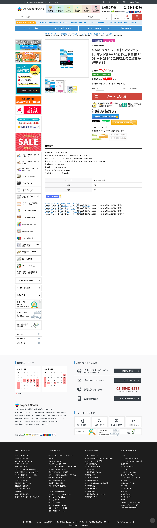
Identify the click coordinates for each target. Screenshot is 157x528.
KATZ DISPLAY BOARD (128, 508)
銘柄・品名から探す (57, 212)
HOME (47, 34)
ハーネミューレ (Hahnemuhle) (131, 461)
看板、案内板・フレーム (56, 511)
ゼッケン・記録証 (54, 502)
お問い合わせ (134, 2)
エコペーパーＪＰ (91, 469)
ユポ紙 (91, 22)
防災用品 (18, 491)
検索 (97, 17)
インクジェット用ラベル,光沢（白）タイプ (65, 204)
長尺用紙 (124, 480)
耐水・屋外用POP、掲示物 (57, 505)
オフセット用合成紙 (21, 480)
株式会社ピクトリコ (91, 488)
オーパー (124, 491)
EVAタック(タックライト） (130, 505)
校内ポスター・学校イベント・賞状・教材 (62, 467)
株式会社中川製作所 (91, 480)
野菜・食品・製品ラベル (84, 206)
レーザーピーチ (126, 488)
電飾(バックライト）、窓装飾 (57, 508)
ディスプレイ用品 (21, 467)
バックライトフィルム (128, 472)
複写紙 (133, 22)
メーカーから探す (56, 209)
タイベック (124, 469)
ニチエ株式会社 (90, 486)
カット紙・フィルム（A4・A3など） (27, 469)
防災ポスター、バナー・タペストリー (61, 456)
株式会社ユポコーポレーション (95, 494)
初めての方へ (107, 2)
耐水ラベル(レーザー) (78, 22)
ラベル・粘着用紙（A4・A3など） (26, 475)
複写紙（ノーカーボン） (129, 483)
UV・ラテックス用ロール (23, 461)
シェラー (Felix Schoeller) (129, 458)
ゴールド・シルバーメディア (130, 478)
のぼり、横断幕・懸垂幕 (56, 491)
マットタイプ (107, 34)
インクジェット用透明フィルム (117, 22)
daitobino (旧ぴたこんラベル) (131, 502)
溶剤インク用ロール (21, 458)
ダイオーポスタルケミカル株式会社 (97, 483)
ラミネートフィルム (21, 464)
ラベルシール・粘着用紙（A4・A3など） (64, 34)
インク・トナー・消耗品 (23, 478)
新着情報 (29, 522)
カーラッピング (53, 500)
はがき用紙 (100, 22)
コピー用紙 (42, 22)
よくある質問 (121, 2)
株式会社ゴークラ (91, 497)
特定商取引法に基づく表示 (97, 522)
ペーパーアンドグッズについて (121, 522)
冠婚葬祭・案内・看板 (55, 483)
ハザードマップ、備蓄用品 (57, 486)
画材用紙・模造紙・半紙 (23, 483)
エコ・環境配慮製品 (21, 494)
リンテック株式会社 (91, 478)
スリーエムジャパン (70, 209)
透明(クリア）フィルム (128, 475)
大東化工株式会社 (91, 464)
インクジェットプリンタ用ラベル (90, 34)
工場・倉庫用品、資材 (22, 488)
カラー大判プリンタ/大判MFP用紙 (26, 472)
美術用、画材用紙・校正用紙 (58, 472)
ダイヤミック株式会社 (92, 467)
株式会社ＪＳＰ (90, 475)
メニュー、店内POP (55, 461)
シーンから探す (56, 206)
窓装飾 (50, 458)
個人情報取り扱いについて (65, 522)
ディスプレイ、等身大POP (57, 464)
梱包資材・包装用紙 (21, 486)
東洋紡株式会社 (90, 491)
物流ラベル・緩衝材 (55, 478)
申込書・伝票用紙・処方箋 (57, 469)
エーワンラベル (126, 497)
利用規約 (81, 522)
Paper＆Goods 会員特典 (44, 522)
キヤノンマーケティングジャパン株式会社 (99, 458)
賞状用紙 (124, 486)
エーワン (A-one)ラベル (73, 212)
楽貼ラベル (124, 499)
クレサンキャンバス (127, 467)
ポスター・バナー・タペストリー (59, 494)
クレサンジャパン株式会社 (94, 461)
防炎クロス (124, 464)
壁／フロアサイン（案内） (57, 497)
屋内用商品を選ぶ (68, 206)
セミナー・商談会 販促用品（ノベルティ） (62, 475)
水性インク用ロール (21, 456)
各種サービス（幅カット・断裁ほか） (27, 497)
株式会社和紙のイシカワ (93, 472)
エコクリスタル (126, 494)
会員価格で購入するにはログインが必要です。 (109, 83)
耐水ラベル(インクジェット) (58, 22)
